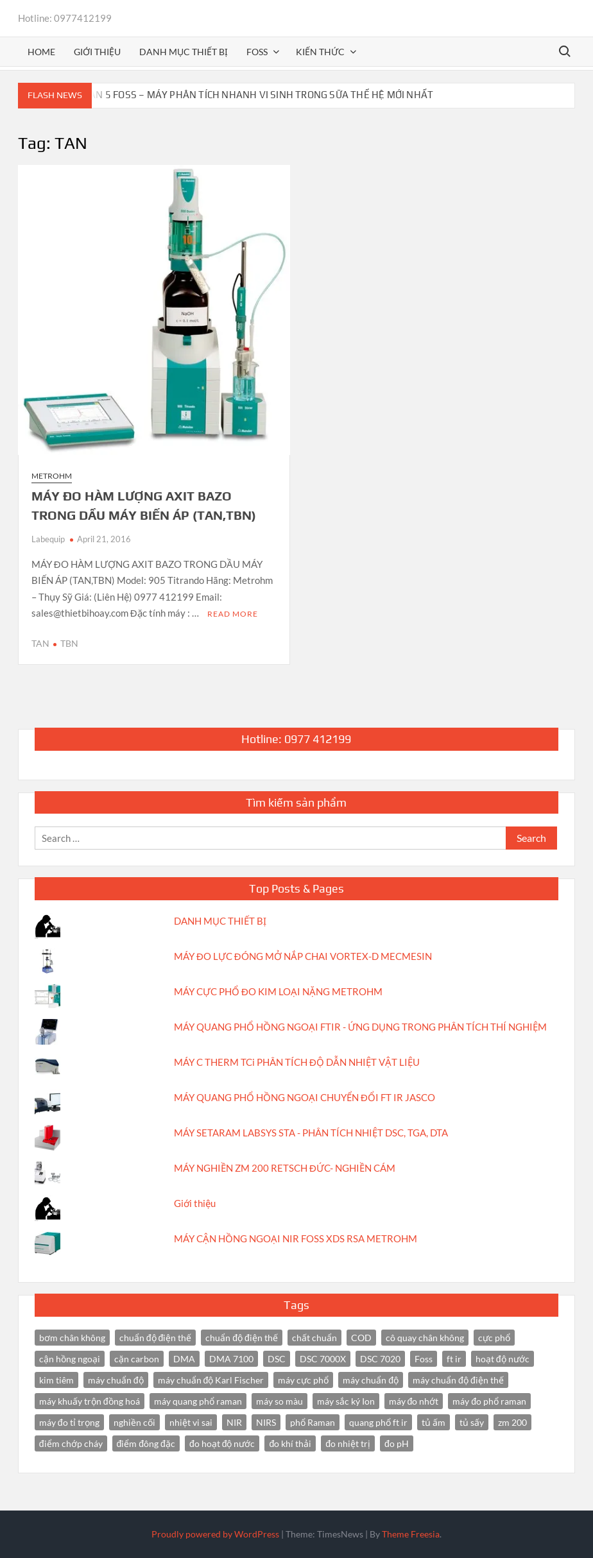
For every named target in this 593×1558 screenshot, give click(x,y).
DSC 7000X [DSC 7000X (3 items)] (323, 1358)
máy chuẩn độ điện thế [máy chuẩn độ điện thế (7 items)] (458, 1379)
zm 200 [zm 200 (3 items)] (512, 1422)
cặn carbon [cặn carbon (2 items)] (136, 1358)
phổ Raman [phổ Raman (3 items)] (312, 1422)
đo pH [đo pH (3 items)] (396, 1443)
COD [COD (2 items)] (361, 1337)
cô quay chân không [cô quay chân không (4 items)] (425, 1337)
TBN (69, 643)
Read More (232, 614)
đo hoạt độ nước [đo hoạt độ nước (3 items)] (222, 1443)
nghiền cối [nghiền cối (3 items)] (134, 1422)
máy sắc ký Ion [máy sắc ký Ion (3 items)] (346, 1401)
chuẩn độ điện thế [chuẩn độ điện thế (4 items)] (155, 1337)
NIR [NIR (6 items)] (234, 1422)
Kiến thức (320, 51)
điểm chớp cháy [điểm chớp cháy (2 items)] (71, 1443)
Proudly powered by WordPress (215, 1533)
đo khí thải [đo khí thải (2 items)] (290, 1443)
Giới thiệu (97, 51)
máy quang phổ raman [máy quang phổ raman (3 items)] (198, 1401)
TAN (40, 643)
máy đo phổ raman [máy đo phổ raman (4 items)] (489, 1401)
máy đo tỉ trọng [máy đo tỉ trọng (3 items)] (69, 1422)
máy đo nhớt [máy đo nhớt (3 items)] (414, 1401)
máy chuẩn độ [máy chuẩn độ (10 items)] (116, 1379)
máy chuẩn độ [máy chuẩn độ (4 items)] (371, 1379)
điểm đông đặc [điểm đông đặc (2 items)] (146, 1443)
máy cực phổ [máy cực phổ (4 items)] (303, 1379)
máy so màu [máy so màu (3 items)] (279, 1401)
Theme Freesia (411, 1533)
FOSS (257, 51)
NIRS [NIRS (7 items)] (266, 1422)
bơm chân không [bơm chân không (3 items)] (72, 1337)
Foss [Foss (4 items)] (424, 1358)
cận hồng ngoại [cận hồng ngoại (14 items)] (69, 1358)
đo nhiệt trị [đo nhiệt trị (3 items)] (347, 1443)
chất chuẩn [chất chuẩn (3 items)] (314, 1337)
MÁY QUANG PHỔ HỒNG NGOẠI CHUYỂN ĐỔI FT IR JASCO (304, 1097)
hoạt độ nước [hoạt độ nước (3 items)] (502, 1358)
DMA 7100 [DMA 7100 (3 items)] (231, 1358)
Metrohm (51, 476)
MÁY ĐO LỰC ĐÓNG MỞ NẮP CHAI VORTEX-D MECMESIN (303, 956)
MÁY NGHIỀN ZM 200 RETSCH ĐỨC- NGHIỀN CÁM (284, 1168)
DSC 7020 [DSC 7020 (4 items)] (380, 1358)
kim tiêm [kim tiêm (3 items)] (56, 1379)
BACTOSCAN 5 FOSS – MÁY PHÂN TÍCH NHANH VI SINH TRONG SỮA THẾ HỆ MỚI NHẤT (240, 94)
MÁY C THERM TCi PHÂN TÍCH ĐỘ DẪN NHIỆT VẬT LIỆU (297, 1062)
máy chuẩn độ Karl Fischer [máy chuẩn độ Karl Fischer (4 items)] (211, 1379)
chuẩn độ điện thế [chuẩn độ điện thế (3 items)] (241, 1337)
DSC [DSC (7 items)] (277, 1358)
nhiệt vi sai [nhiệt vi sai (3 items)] (190, 1422)
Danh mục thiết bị (183, 51)
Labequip (48, 539)
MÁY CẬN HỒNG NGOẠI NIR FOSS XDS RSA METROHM (295, 1238)
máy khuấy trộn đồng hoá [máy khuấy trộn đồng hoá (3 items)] (89, 1401)
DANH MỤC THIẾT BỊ (220, 921)
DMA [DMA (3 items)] (184, 1358)
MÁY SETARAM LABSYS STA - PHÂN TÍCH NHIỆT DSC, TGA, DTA (311, 1132)
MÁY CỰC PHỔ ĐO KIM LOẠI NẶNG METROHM (278, 991)
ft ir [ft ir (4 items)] (454, 1358)
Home (41, 51)
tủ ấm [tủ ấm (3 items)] (433, 1422)
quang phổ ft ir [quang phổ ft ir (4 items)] (378, 1422)
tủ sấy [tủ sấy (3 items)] (472, 1422)
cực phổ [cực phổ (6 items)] (494, 1337)
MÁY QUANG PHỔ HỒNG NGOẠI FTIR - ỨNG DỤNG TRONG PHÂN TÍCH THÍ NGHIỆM (360, 1026)
